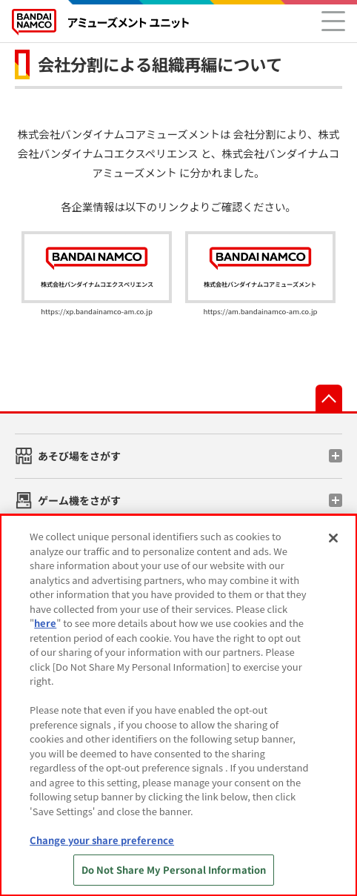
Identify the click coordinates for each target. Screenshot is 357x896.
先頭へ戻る (329, 398)
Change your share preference (102, 840)
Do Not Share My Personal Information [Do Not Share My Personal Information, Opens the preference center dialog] (174, 870)
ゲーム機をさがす (79, 500)
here (45, 623)
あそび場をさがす (79, 455)
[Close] (333, 538)
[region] (178, 705)
